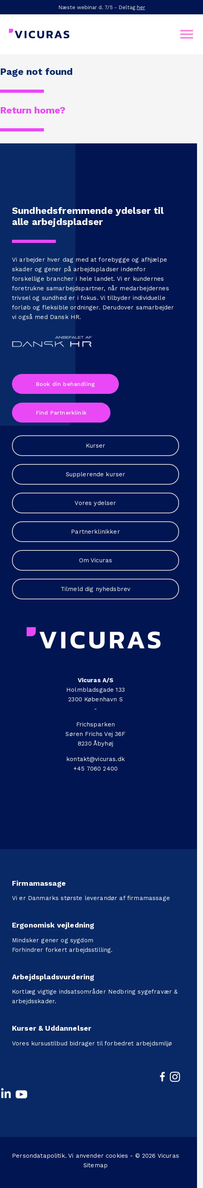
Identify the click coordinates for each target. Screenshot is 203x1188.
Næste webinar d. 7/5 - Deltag (101, 7)
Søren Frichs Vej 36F (95, 734)
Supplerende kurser (96, 474)
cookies (117, 1155)
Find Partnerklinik (61, 412)
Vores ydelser (95, 503)
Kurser (96, 445)
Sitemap (95, 1165)
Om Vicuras (95, 560)
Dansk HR (64, 317)
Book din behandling (65, 384)
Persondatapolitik (38, 1155)
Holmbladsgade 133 (95, 689)
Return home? (32, 110)
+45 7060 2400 (95, 768)
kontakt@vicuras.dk (95, 759)
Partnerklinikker (95, 531)
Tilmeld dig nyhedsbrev (96, 589)
